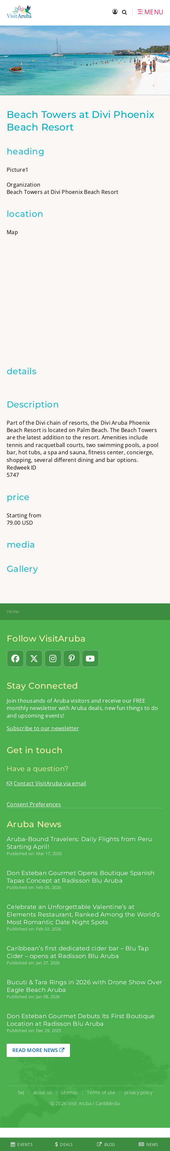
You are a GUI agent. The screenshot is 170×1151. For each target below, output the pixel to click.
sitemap (69, 1092)
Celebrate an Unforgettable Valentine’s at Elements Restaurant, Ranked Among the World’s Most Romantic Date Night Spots (83, 914)
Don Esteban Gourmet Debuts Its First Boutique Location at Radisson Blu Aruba (81, 1020)
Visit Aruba (79, 1103)
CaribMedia (108, 1103)
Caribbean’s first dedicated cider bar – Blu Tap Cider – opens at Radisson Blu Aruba (78, 952)
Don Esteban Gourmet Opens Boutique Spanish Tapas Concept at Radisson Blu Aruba (81, 876)
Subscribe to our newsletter (43, 728)
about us (42, 1092)
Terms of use (101, 1092)
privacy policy (138, 1092)
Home (13, 611)
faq (21, 1092)
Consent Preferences (34, 804)
